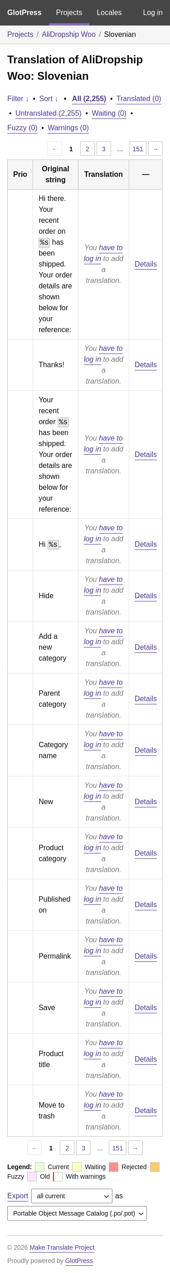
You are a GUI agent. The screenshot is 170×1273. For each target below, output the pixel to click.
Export (17, 1196)
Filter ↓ (18, 99)
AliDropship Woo (69, 34)
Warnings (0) (68, 128)
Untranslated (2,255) (48, 113)
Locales (109, 12)
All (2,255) (89, 99)
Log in (153, 12)
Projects (69, 12)
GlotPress (24, 12)
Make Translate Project (61, 1247)
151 (137, 149)
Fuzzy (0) (22, 128)
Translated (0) (139, 99)
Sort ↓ (48, 99)
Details (146, 264)
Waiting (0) (109, 113)
